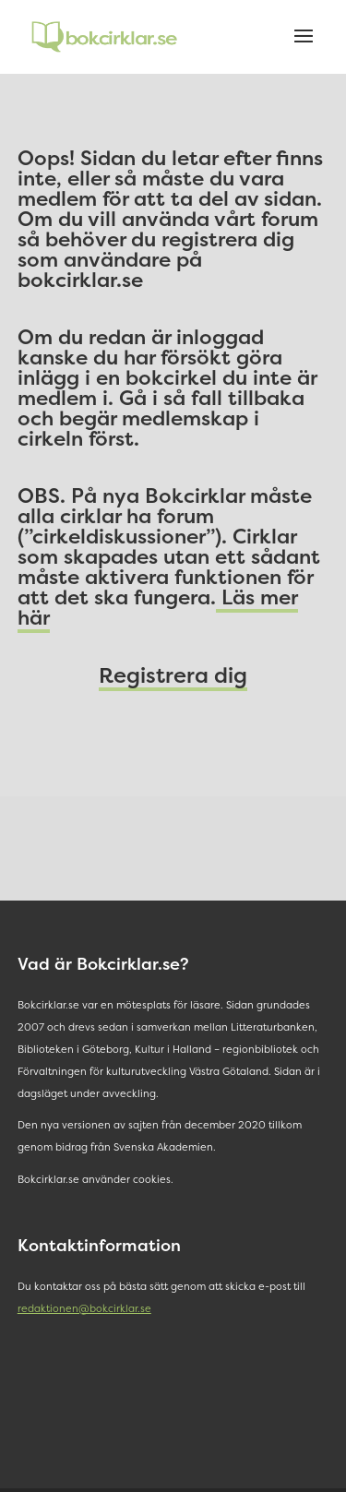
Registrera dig (173, 675)
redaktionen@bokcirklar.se (84, 1309)
